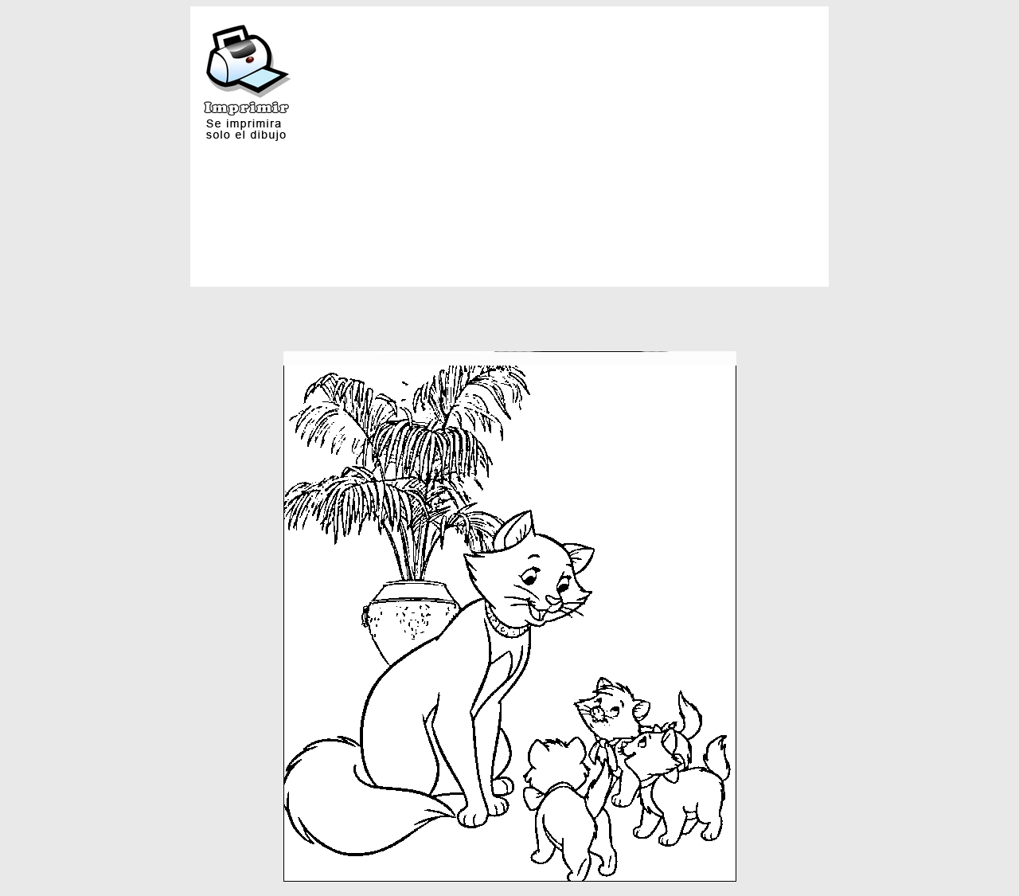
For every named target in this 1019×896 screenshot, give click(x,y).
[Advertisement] (639, 126)
